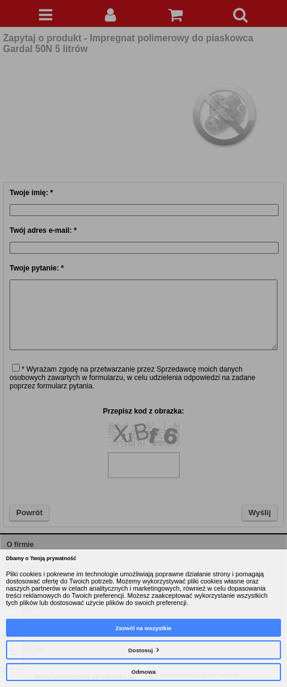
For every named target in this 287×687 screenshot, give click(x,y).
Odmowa (143, 671)
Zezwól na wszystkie (143, 628)
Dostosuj (140, 650)
